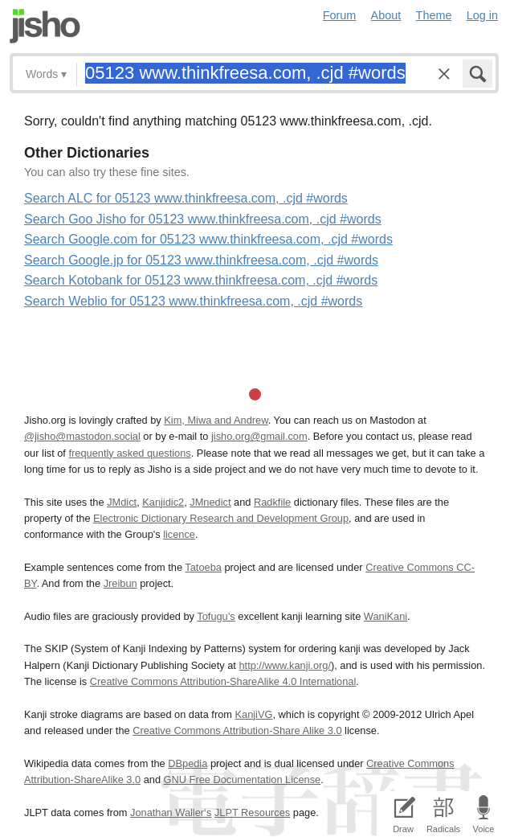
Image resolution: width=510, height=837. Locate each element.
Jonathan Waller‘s (170, 812)
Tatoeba (203, 567)
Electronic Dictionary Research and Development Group (221, 518)
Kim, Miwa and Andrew (215, 420)
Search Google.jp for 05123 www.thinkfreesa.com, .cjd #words (201, 260)
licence (179, 534)
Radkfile (272, 502)
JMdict (122, 502)
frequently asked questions (129, 453)
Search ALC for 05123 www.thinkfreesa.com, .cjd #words (186, 198)
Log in (482, 15)
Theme (434, 15)
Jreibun (120, 583)
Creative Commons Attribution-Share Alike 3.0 (237, 730)
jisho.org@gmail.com (259, 436)
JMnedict (210, 502)
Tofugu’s (216, 616)
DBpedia (187, 763)
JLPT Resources (252, 812)
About (386, 15)
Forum (340, 15)
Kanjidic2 (163, 502)
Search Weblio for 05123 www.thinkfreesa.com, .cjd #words (193, 301)
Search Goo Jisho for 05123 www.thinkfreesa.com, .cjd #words (202, 219)
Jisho (45, 26)
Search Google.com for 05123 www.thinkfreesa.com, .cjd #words (208, 239)
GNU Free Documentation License (242, 779)
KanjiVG (253, 714)
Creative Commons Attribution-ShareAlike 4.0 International (223, 681)
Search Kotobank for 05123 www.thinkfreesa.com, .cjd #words (200, 280)
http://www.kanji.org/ (285, 665)
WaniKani (385, 616)
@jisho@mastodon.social (82, 436)
